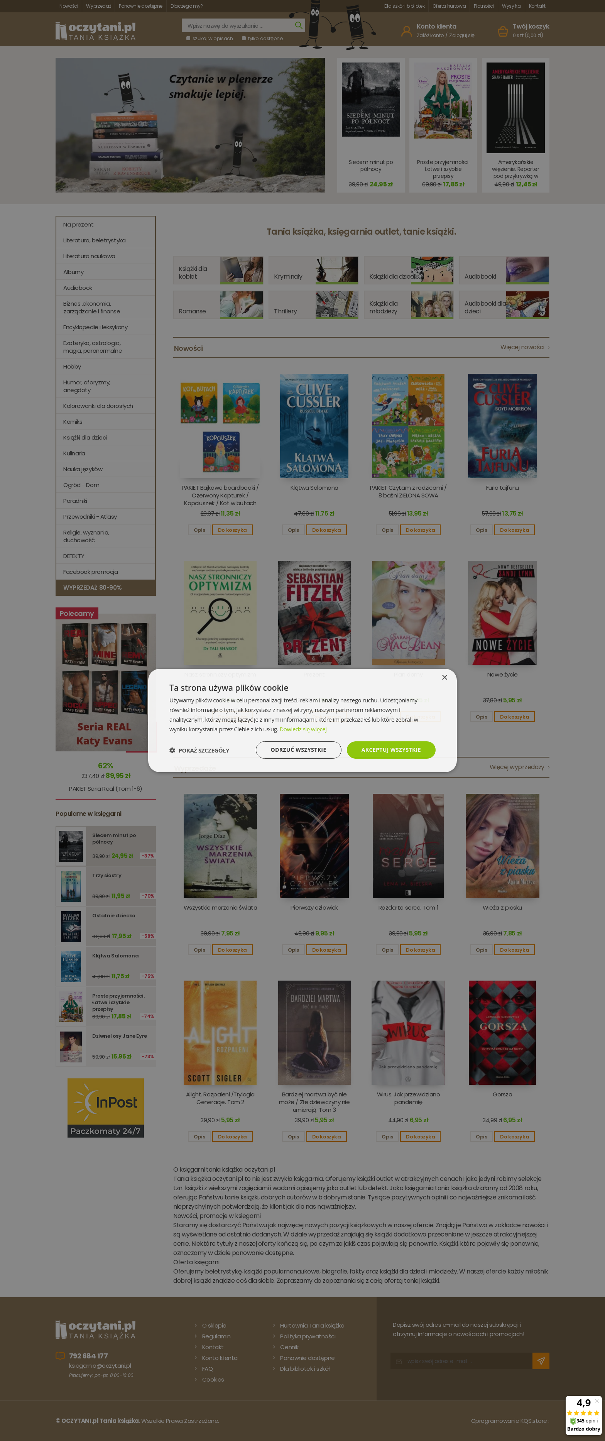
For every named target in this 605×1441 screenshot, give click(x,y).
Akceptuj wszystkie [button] (391, 749)
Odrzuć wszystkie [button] (298, 749)
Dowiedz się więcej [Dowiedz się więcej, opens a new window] (302, 729)
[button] (199, 750)
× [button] (444, 678)
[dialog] (302, 720)
